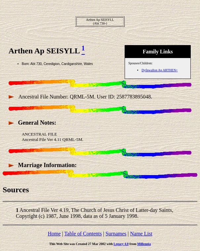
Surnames (115, 233)
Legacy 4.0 (121, 244)
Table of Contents (83, 233)
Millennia (144, 244)
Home (54, 233)
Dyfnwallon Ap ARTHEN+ (159, 70)
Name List (141, 233)
